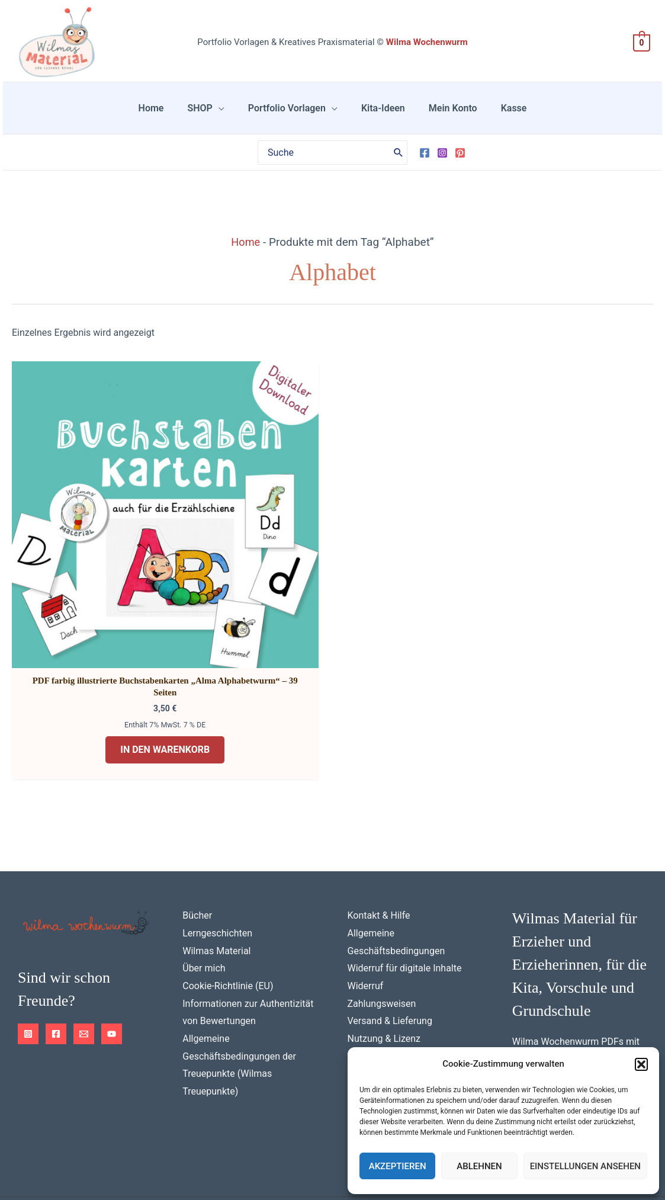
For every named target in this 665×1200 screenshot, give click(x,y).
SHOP (213, 115)
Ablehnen (479, 1166)
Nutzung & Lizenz (384, 958)
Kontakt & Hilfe (379, 835)
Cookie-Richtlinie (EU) (227, 906)
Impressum (115, 1159)
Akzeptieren (397, 1166)
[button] (641, 1064)
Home (175, 115)
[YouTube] (111, 954)
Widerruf (366, 906)
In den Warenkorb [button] (114, 666)
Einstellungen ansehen (585, 1166)
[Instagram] (442, 167)
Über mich (203, 888)
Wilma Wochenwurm (427, 42)
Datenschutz (48, 1159)
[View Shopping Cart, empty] (641, 42)
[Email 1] (83, 954)
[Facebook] (424, 167)
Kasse (490, 115)
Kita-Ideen (378, 115)
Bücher (197, 835)
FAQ (356, 976)
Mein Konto (439, 115)
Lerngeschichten (217, 853)
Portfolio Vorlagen (291, 115)
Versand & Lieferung (390, 940)
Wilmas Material (216, 870)
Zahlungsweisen (382, 923)
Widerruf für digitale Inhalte (405, 888)
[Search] (398, 166)
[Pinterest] (460, 167)
